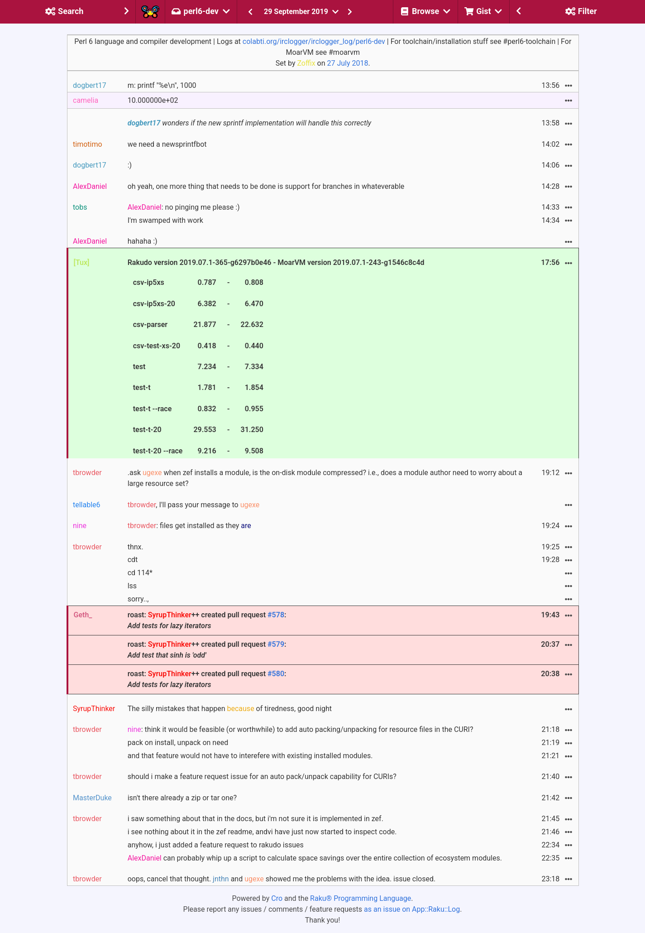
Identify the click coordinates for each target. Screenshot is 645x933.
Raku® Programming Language (360, 898)
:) (130, 165)
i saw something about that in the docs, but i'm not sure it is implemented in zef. (255, 818)
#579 (276, 644)
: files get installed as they (189, 525)
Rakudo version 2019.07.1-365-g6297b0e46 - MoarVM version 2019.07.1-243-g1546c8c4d (276, 357)
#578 (276, 615)
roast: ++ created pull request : (207, 620)
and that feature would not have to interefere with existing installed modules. (250, 755)
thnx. (135, 547)
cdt (133, 559)
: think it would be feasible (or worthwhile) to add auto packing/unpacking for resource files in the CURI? (300, 729)
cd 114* (140, 572)
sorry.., (138, 599)
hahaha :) (143, 241)
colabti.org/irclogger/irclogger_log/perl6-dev (314, 41)
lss (132, 586)
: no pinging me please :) (184, 207)
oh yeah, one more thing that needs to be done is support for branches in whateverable (266, 186)
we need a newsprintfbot (167, 144)
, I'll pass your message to (194, 504)
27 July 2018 (347, 63)
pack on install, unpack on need (178, 742)
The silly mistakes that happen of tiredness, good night (230, 708)
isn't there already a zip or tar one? (182, 798)
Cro (276, 898)
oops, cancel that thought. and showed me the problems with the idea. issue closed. (281, 879)
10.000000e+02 (153, 100)
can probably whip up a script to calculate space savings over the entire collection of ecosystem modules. (315, 858)
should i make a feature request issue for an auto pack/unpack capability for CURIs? (262, 776)
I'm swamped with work (165, 220)
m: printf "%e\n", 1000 (162, 85)
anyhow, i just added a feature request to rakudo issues (216, 845)
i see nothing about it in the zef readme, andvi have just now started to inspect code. (262, 831)
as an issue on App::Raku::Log (412, 909)
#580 (276, 673)
